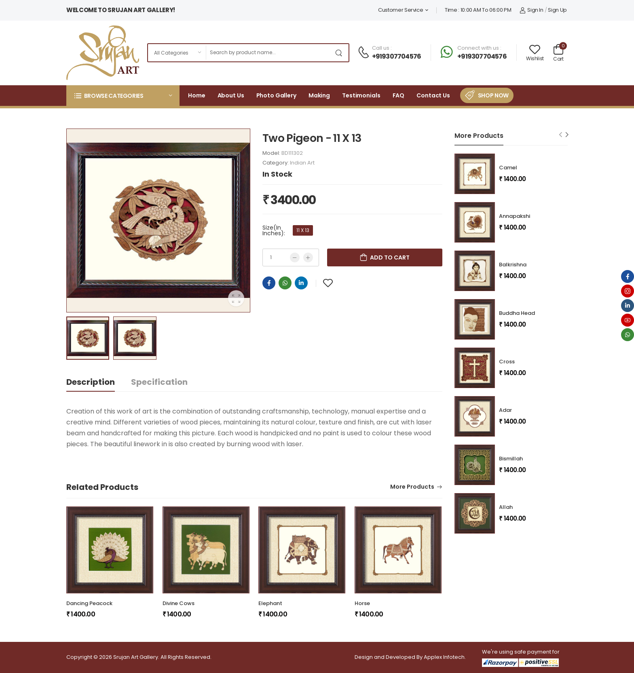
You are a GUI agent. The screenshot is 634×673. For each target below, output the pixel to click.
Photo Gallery (276, 95)
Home (196, 95)
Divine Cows (178, 603)
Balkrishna (512, 264)
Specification (159, 382)
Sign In (531, 10)
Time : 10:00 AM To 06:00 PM (478, 10)
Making (319, 95)
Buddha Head (517, 313)
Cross (507, 361)
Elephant (270, 603)
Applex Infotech (444, 657)
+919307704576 (396, 56)
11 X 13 (302, 230)
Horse (362, 603)
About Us (231, 95)
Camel (508, 167)
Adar (505, 410)
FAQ (399, 95)
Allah (506, 507)
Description (90, 382)
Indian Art (302, 163)
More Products (412, 487)
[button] (123, 95)
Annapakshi (514, 216)
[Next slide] (567, 134)
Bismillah (511, 458)
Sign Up (557, 10)
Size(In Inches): (273, 230)
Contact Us (433, 95)
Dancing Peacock (89, 603)
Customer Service (400, 10)
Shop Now (493, 95)
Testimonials (361, 95)
